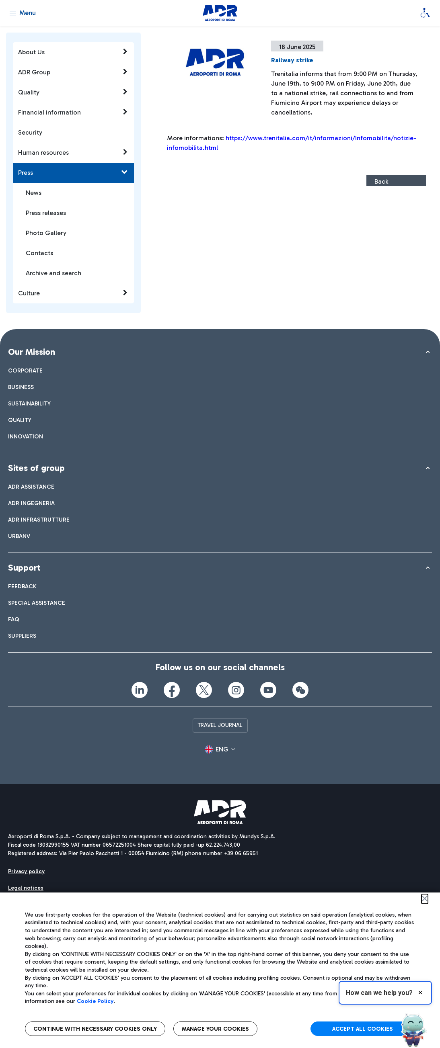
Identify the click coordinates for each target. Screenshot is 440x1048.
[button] (220, 749)
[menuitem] (25, 370)
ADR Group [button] (73, 72)
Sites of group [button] (36, 468)
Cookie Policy (95, 1001)
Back (381, 181)
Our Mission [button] (31, 351)
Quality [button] (73, 92)
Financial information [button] (73, 112)
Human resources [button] (73, 152)
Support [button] (24, 567)
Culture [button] (73, 293)
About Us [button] (73, 52)
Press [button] (73, 172)
